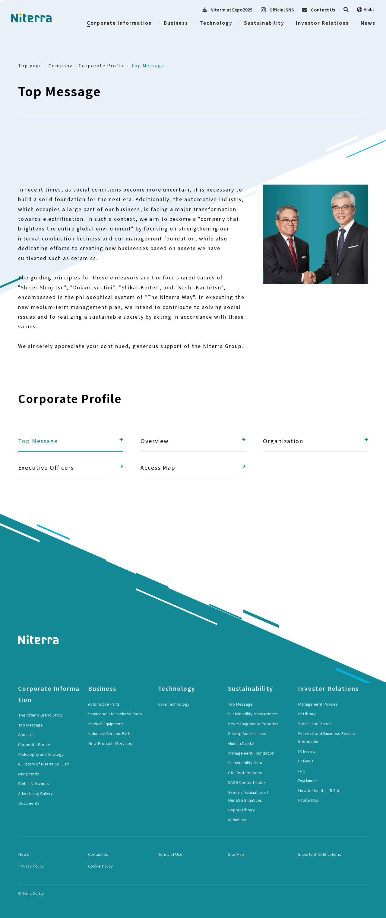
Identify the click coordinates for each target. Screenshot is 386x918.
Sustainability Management (253, 714)
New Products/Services (110, 743)
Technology (216, 22)
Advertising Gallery (35, 793)
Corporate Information (119, 22)
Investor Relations (322, 22)
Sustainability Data (245, 762)
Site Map (236, 854)
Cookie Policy (100, 866)
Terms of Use (170, 854)
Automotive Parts (104, 704)
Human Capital (241, 743)
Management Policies (318, 704)
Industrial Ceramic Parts (109, 733)
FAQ (301, 771)
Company (60, 66)
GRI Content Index (245, 772)
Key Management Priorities (253, 723)
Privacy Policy (31, 866)
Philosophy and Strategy (41, 754)
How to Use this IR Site (319, 790)
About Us (26, 734)
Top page (30, 66)
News (368, 22)
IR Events (307, 751)
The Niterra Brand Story (40, 715)
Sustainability (264, 22)
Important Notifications (319, 854)
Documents (29, 803)
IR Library (307, 714)
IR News (306, 761)
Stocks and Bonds (315, 723)
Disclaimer (307, 780)
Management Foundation (251, 753)
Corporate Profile (102, 66)
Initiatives (237, 820)
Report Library (241, 810)
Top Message (147, 66)
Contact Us (98, 854)
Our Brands (28, 774)
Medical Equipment (105, 723)
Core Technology (173, 704)
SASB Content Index (247, 782)
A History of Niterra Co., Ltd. (44, 764)
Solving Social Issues (247, 733)
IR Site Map (308, 800)
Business (176, 22)
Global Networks (33, 783)
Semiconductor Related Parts (115, 714)
